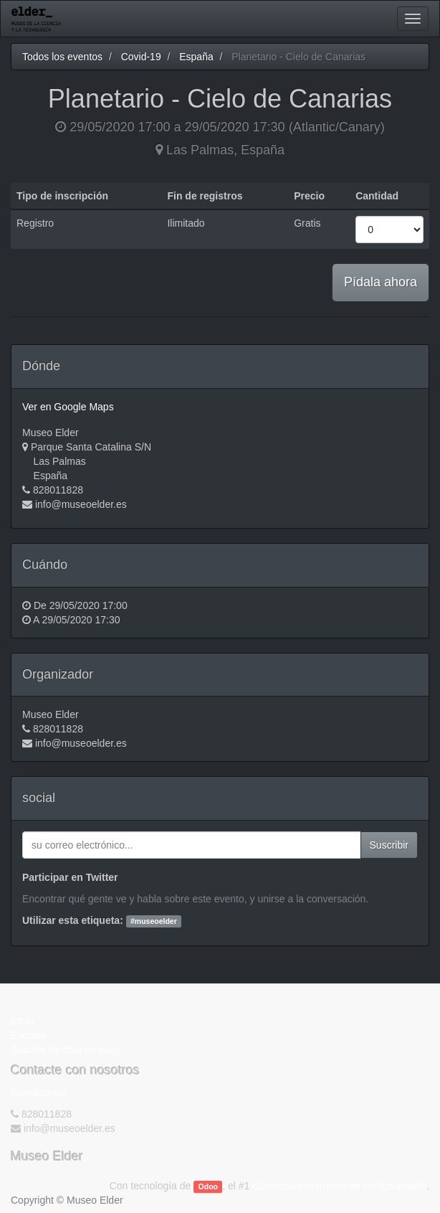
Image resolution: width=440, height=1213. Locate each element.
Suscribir (389, 845)
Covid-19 (141, 56)
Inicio (22, 1020)
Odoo (208, 1186)
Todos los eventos (62, 56)
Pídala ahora (380, 282)
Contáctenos (39, 1092)
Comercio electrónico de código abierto (339, 1185)
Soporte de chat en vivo (63, 1049)
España (196, 56)
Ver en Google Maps (68, 406)
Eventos (29, 1035)
